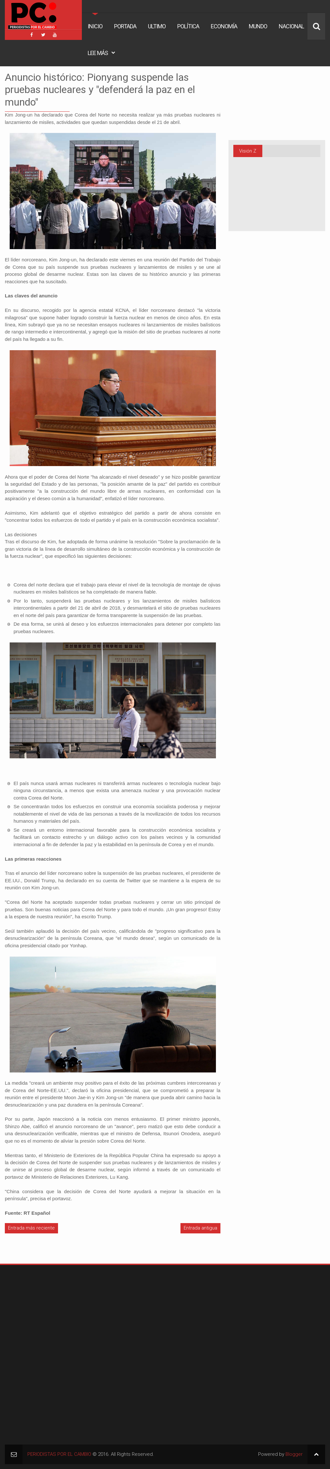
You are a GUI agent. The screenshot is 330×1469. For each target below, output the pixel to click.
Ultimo (157, 26)
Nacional (291, 26)
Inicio (95, 26)
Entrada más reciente (31, 1228)
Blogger (294, 1454)
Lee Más (98, 53)
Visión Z (247, 151)
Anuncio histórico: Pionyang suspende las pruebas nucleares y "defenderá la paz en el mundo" (100, 89)
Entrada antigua (200, 1228)
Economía (224, 26)
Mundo (258, 26)
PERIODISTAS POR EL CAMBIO (59, 1454)
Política (188, 26)
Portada (125, 26)
